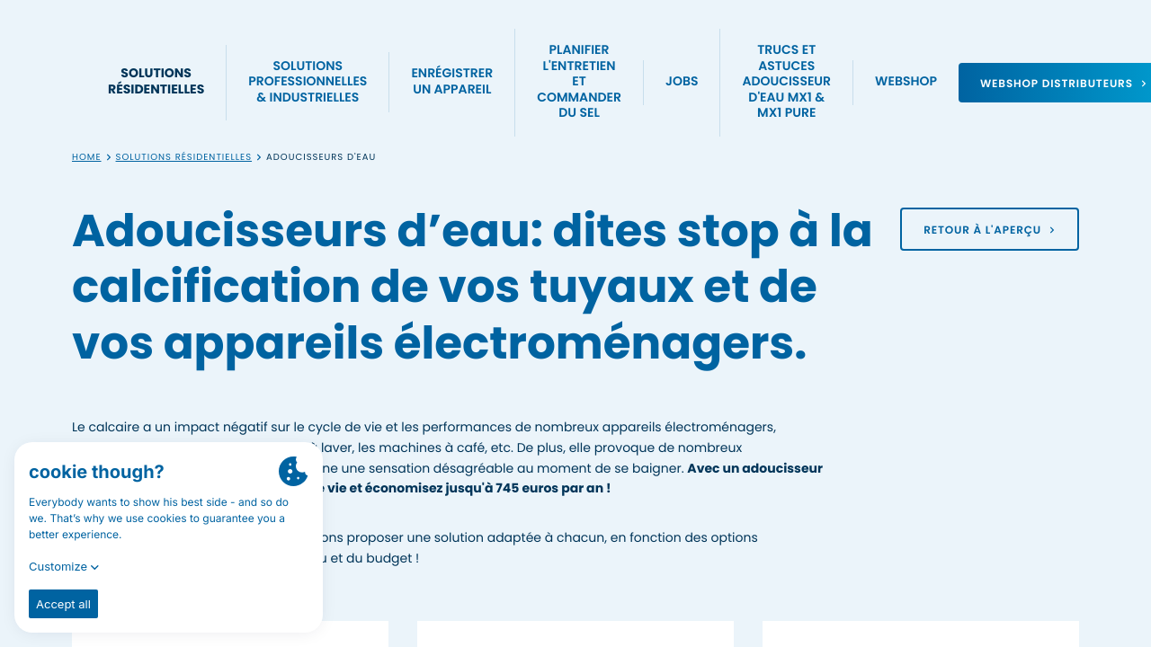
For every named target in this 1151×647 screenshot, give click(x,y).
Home (87, 158)
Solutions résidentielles (184, 158)
